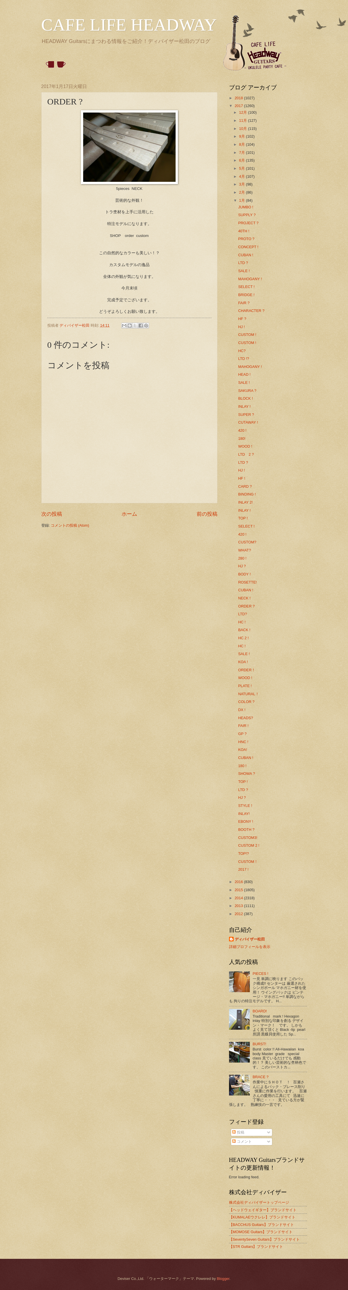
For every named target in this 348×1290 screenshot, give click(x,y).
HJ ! (241, 327)
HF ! (241, 478)
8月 (242, 144)
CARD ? (245, 486)
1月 (242, 200)
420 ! (242, 430)
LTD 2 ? (246, 454)
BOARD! (260, 1011)
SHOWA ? (246, 773)
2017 (239, 106)
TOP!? (243, 853)
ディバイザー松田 (250, 939)
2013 (239, 906)
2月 (242, 192)
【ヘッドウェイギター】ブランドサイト (263, 1210)
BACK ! (244, 630)
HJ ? (242, 566)
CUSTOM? (247, 542)
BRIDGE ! (246, 295)
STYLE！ (246, 805)
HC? (242, 351)
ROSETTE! (247, 582)
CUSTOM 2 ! (248, 845)
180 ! (242, 766)
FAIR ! (243, 725)
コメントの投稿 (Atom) (70, 525)
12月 (243, 112)
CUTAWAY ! (248, 422)
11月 (243, 120)
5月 (242, 168)
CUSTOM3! (247, 837)
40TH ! (244, 231)
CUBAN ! (245, 255)
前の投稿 (207, 514)
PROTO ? (246, 239)
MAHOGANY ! (250, 279)
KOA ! (243, 662)
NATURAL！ (248, 694)
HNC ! (243, 742)
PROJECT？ (248, 223)
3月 (242, 184)
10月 (243, 128)
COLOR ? (246, 702)
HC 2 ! (243, 638)
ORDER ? (246, 606)
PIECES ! (260, 973)
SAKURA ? (247, 390)
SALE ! (244, 271)
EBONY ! (245, 821)
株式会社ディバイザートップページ (259, 1202)
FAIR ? (244, 303)
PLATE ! (245, 686)
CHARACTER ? (251, 311)
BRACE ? (261, 1077)
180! (241, 438)
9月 (242, 136)
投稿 (238, 1132)
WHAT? (244, 550)
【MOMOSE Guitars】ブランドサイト (261, 1232)
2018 (239, 98)
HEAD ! (244, 374)
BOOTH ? (246, 829)
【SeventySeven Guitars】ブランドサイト (264, 1239)
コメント (242, 1141)
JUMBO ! (245, 207)
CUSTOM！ (248, 861)
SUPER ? (246, 414)
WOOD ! (245, 446)
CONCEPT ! (248, 247)
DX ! (241, 710)
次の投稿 (51, 514)
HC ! (242, 622)
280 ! (242, 558)
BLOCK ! (245, 398)
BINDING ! (247, 494)
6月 (242, 160)
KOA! (242, 749)
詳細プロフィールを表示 (249, 947)
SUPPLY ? (247, 215)
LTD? (242, 614)
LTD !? (243, 358)
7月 (242, 152)
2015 (239, 890)
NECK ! (244, 598)
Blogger (223, 1278)
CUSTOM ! (247, 334)
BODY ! (244, 574)
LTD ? (243, 263)
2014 (239, 898)
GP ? (242, 734)
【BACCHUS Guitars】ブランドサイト (261, 1224)
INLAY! (244, 814)
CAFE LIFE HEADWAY (129, 24)
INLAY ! (244, 406)
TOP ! (243, 518)
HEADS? (245, 718)
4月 (242, 176)
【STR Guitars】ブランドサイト (256, 1246)
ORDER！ (247, 670)
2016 (239, 882)
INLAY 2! (245, 502)
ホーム (129, 514)
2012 (239, 914)
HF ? (242, 319)
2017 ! (243, 869)
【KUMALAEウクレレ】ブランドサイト (262, 1217)
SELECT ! (246, 287)
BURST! (259, 1044)
